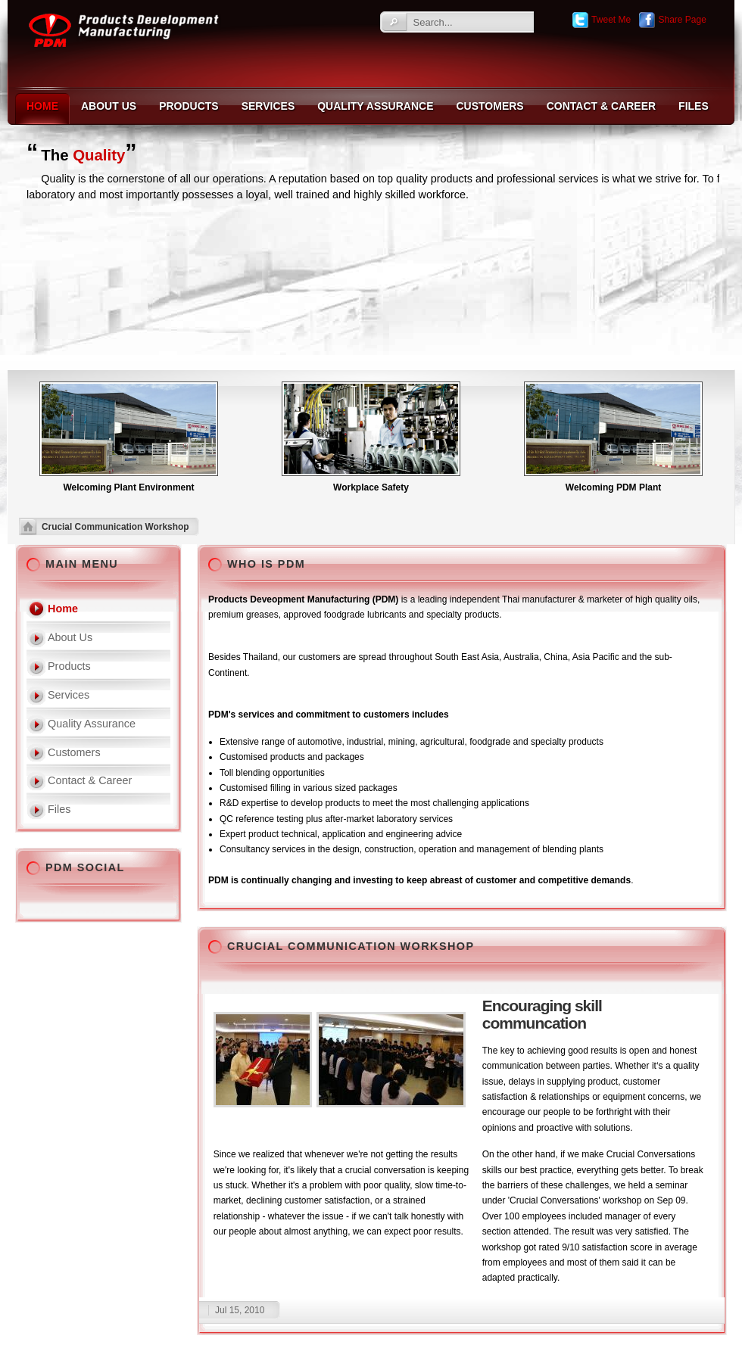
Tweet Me (601, 19)
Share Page (672, 19)
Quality (99, 155)
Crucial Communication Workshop (350, 946)
